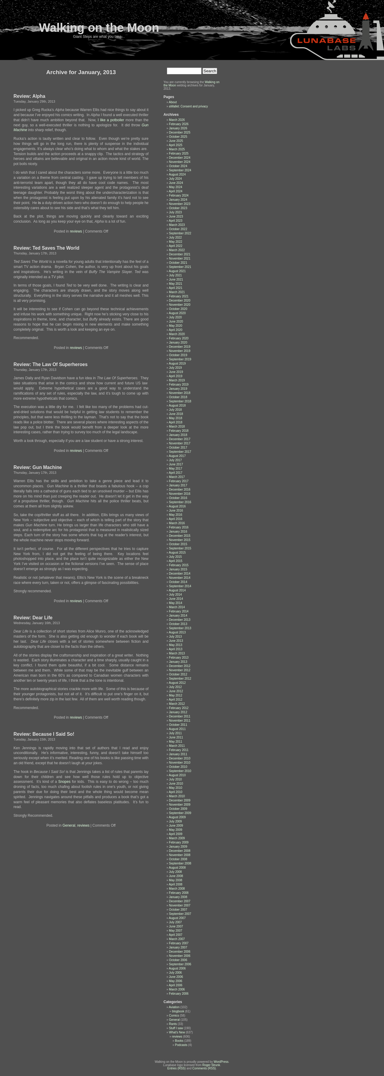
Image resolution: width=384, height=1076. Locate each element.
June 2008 (176, 876)
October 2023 (178, 208)
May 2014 (175, 603)
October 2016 (178, 498)
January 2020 (178, 342)
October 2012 (178, 674)
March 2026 (177, 120)
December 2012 (179, 666)
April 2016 (175, 519)
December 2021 (179, 254)
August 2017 (177, 456)
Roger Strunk (211, 1065)
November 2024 (179, 162)
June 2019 (176, 372)
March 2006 (177, 989)
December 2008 (179, 850)
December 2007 (179, 901)
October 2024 (178, 166)
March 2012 (177, 703)
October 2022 (178, 229)
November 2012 (179, 670)
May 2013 (175, 645)
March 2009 (177, 838)
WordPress (221, 1061)
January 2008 (178, 897)
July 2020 (175, 317)
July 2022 (175, 237)
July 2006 (175, 972)
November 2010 (179, 762)
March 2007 (177, 939)
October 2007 (178, 909)
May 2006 (175, 981)
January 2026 (178, 128)
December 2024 (179, 157)
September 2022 (180, 233)
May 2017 (175, 468)
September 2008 (180, 863)
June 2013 (176, 640)
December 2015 (179, 535)
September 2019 (180, 359)
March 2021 (177, 292)
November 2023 (179, 204)
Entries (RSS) (176, 1068)
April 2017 (175, 472)
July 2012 (175, 687)
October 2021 (178, 262)
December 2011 (179, 716)
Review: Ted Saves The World (47, 248)
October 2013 (178, 624)
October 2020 (178, 309)
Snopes (64, 782)
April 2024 (175, 191)
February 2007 (178, 943)
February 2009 (178, 842)
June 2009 (176, 825)
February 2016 (178, 527)
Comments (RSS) (204, 1068)
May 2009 (175, 829)
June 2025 (176, 141)
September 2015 (180, 548)
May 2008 (175, 880)
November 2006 (179, 955)
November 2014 (179, 577)
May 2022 (175, 241)
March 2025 (177, 149)
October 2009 (178, 808)
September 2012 (180, 678)
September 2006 (180, 964)
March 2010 (177, 796)
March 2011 (177, 745)
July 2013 (175, 636)
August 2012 (177, 682)
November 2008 (179, 855)
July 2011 (175, 733)
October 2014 (178, 582)
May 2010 (175, 787)
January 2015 (178, 569)
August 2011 (177, 729)
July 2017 (175, 460)
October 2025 (178, 136)
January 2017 (178, 485)
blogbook (178, 1011)
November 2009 (179, 804)
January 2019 (178, 388)
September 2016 (180, 502)
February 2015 (178, 565)
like (103, 120)
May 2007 (175, 930)
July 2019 (175, 367)
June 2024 (176, 183)
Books (179, 1040)
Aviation (174, 1007)
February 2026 (178, 124)
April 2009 (175, 834)
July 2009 (175, 821)
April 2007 (175, 934)
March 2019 (177, 380)
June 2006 (176, 976)
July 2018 (175, 409)
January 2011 (178, 754)
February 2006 (178, 993)
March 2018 (177, 426)
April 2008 (175, 884)
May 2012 (175, 695)
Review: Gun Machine (38, 467)
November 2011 (179, 720)
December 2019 (179, 346)
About (173, 102)
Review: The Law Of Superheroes (51, 364)
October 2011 (178, 724)
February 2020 (178, 338)
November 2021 (179, 258)
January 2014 (178, 615)
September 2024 (180, 170)
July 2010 (175, 779)
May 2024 (175, 187)
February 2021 (178, 296)
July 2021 (175, 275)
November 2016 (179, 493)
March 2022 (177, 250)
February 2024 (178, 195)
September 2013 (180, 628)
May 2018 (175, 418)
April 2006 (175, 985)
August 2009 (177, 817)
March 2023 (177, 225)
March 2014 (177, 607)
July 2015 (175, 556)
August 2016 (177, 506)
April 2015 (175, 561)
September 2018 (180, 401)
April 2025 (175, 145)
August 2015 (177, 552)
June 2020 (176, 321)
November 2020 (179, 304)
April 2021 (175, 288)
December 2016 (179, 489)
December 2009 (179, 800)
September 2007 (180, 913)
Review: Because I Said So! (44, 734)
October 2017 (178, 447)
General (68, 825)
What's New (177, 1032)
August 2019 (177, 363)
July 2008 (175, 871)
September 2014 (180, 586)
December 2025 (179, 132)
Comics (174, 1015)
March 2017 (177, 477)
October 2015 (178, 544)
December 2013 (179, 619)
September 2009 (180, 813)
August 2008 (177, 867)
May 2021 (175, 283)
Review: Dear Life (33, 617)
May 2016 (175, 514)
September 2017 (180, 451)
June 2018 (176, 414)
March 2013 (177, 653)
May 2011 (175, 741)
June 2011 (176, 737)
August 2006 (177, 968)
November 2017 (179, 443)
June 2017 (176, 464)
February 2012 (178, 708)
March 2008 (177, 888)
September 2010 (180, 771)
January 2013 (178, 661)
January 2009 (178, 846)
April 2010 (175, 792)
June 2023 (176, 216)
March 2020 (177, 334)
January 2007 (178, 947)
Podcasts (181, 1045)
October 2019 (178, 355)
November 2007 (179, 905)
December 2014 (179, 573)
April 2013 (175, 649)
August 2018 (177, 405)
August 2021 (177, 271)
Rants (173, 1024)
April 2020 (175, 330)
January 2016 (178, 531)
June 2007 (176, 926)
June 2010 (176, 783)
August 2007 (177, 918)
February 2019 (178, 384)
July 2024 (175, 178)
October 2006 (178, 960)
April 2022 (175, 246)
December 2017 (179, 439)
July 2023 (175, 212)
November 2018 (179, 393)
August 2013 (177, 632)
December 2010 (179, 758)
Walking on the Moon (99, 27)
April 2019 (175, 376)
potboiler (117, 120)
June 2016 (176, 510)
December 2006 (179, 951)
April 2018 (175, 422)
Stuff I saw (176, 1028)
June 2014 (176, 598)
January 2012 (178, 712)
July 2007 (175, 922)
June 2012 (176, 691)
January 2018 (178, 435)
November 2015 (179, 540)
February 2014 (178, 611)
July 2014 (175, 594)
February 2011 (178, 750)
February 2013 (178, 657)
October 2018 (178, 397)
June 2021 (176, 279)
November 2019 (179, 351)
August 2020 (177, 313)
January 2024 (178, 199)
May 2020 (175, 325)
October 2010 (178, 766)
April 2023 (175, 220)
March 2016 (177, 523)
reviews (76, 231)
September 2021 (180, 267)
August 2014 (177, 590)
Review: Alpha (29, 96)
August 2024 (177, 174)
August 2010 (177, 775)
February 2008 (178, 892)
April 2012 (175, 699)
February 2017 (178, 481)
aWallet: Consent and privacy (188, 106)
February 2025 (178, 153)
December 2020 (179, 300)
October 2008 (178, 859)
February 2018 (178, 430)
